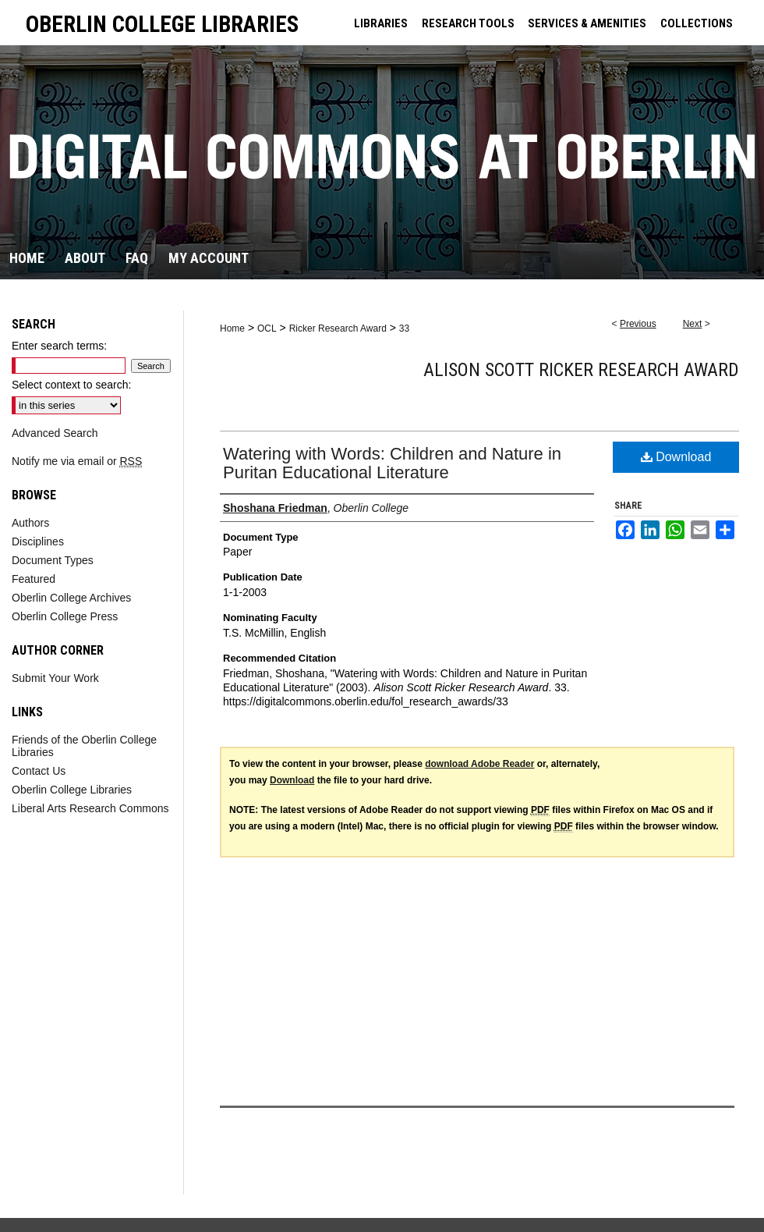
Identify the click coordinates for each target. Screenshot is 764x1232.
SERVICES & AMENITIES (587, 23)
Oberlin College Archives (71, 597)
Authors (30, 523)
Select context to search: (71, 384)
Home (232, 328)
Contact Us (38, 771)
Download (676, 456)
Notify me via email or (77, 461)
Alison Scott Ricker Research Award (581, 370)
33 (404, 328)
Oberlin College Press (65, 616)
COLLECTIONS (696, 23)
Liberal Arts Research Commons (90, 808)
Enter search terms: (59, 345)
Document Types (53, 560)
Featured (33, 579)
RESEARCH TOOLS (468, 23)
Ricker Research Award (338, 328)
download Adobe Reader (479, 763)
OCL (267, 328)
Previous (638, 323)
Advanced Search (55, 433)
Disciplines (38, 541)
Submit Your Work (55, 678)
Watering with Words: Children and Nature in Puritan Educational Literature (392, 463)
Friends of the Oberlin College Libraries (84, 745)
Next (692, 323)
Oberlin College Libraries (72, 789)
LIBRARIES (381, 23)
